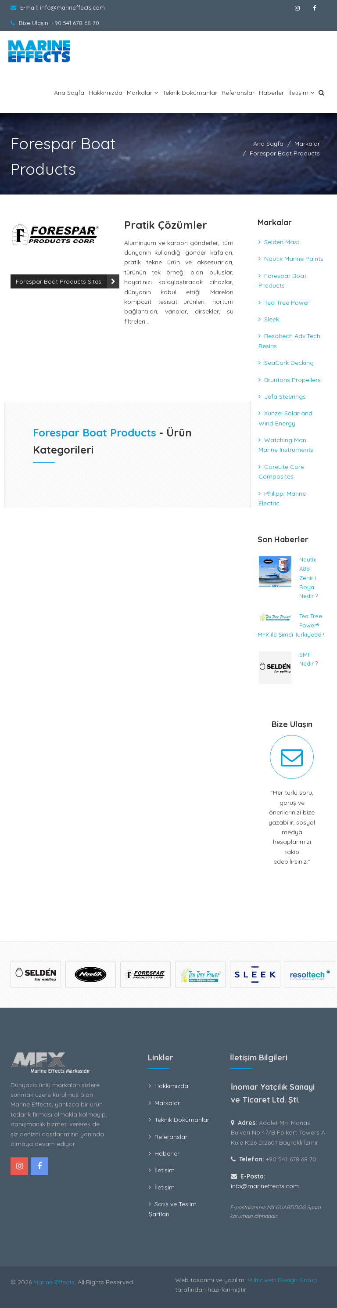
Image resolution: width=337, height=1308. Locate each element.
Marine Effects (54, 1282)
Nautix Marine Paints (293, 259)
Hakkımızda (105, 93)
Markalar (142, 93)
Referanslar (238, 93)
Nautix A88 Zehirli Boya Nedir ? (308, 577)
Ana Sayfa (69, 93)
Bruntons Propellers (292, 380)
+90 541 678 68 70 (75, 22)
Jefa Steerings (285, 396)
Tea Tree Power (286, 302)
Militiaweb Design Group (282, 1280)
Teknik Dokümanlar (189, 93)
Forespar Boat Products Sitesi (59, 281)
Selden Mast (281, 242)
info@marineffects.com (72, 7)
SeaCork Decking (289, 363)
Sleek (271, 319)
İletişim (301, 93)
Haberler (271, 93)
